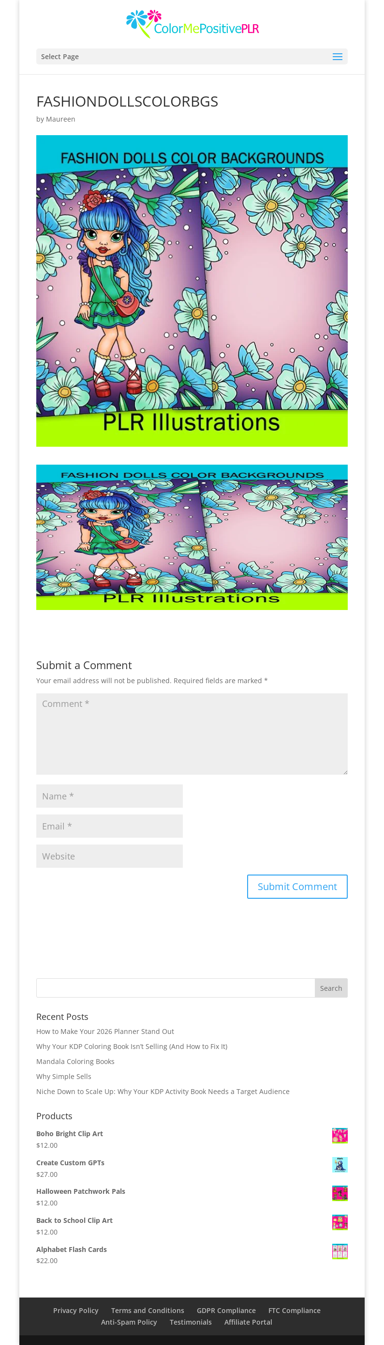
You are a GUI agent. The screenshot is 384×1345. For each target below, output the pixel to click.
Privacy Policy (76, 1310)
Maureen (60, 119)
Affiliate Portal (248, 1322)
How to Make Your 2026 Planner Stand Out (105, 1031)
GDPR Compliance (226, 1310)
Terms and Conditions (147, 1310)
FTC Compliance (294, 1310)
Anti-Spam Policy (129, 1322)
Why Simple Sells (63, 1076)
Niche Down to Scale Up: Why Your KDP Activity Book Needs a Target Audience (163, 1091)
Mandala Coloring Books (75, 1061)
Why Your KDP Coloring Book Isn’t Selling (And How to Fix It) (131, 1046)
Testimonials (191, 1322)
